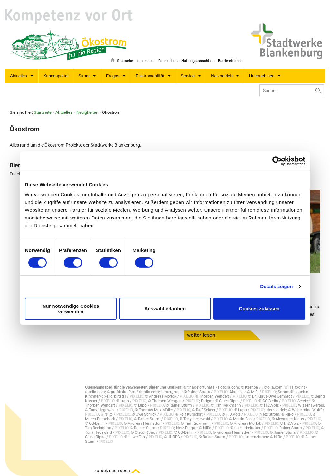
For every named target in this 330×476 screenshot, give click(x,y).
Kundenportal (56, 75)
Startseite (121, 60)
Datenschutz (166, 60)
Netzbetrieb (221, 75)
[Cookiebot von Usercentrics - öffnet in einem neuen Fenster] (277, 161)
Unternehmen (262, 75)
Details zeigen (276, 286)
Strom (84, 75)
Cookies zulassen (259, 308)
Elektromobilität (150, 75)
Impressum (142, 60)
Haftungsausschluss (197, 60)
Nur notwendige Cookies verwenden (71, 308)
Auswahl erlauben (165, 308)
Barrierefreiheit (230, 60)
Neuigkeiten (87, 112)
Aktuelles (18, 75)
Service (188, 75)
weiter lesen (201, 335)
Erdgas (112, 75)
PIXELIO (221, 392)
